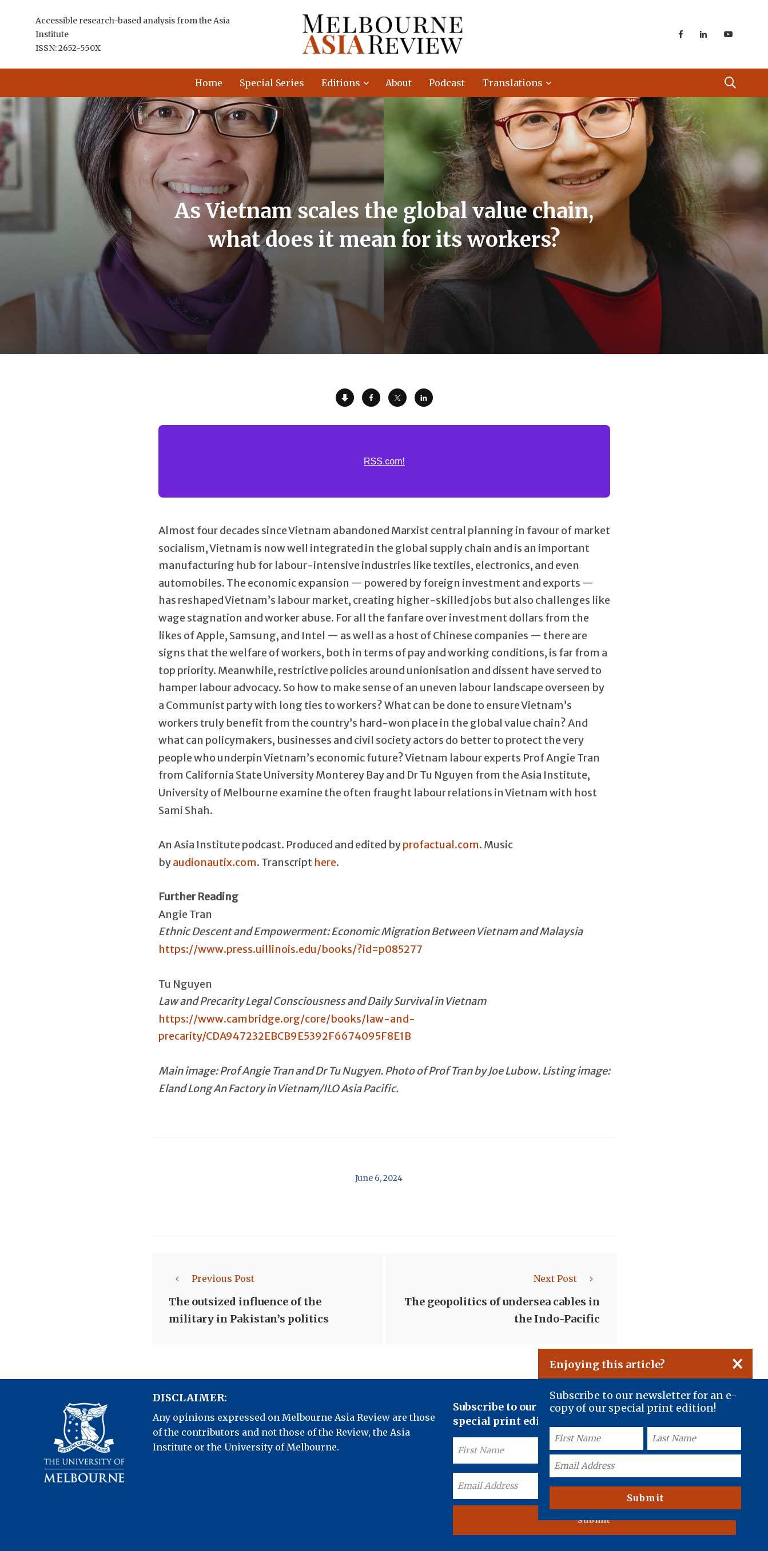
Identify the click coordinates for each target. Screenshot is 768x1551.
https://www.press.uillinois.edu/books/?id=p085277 (290, 949)
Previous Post (211, 1278)
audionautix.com (215, 862)
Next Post (567, 1278)
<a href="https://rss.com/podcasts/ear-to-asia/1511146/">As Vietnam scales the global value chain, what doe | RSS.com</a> (384, 468)
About (398, 83)
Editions (340, 83)
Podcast (447, 83)
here (325, 862)
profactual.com (441, 844)
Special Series (272, 83)
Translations (512, 83)
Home (208, 83)
